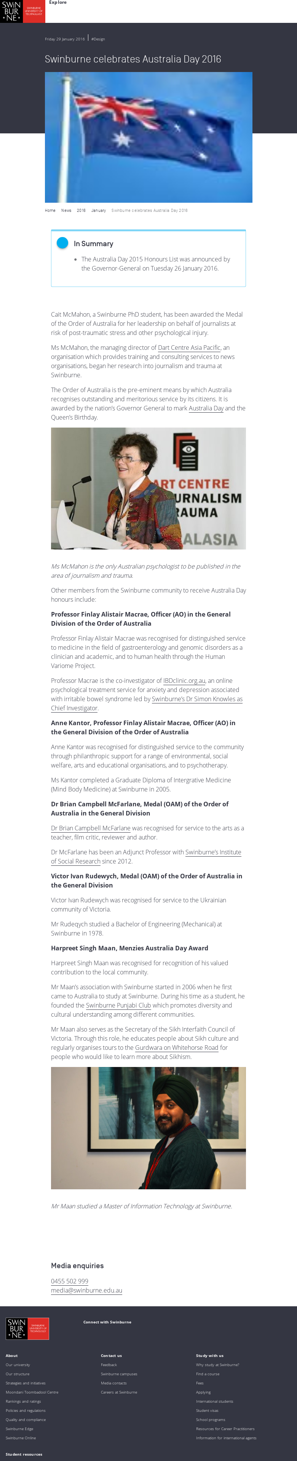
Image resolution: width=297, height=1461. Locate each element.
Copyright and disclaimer (63, 1444)
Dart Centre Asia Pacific (189, 217)
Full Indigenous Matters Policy (130, 1419)
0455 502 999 (69, 1150)
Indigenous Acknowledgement (65, 1398)
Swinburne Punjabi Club (118, 874)
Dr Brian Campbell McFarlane (91, 697)
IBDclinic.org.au (184, 550)
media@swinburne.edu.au (86, 1159)
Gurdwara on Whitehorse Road (177, 917)
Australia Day (206, 277)
